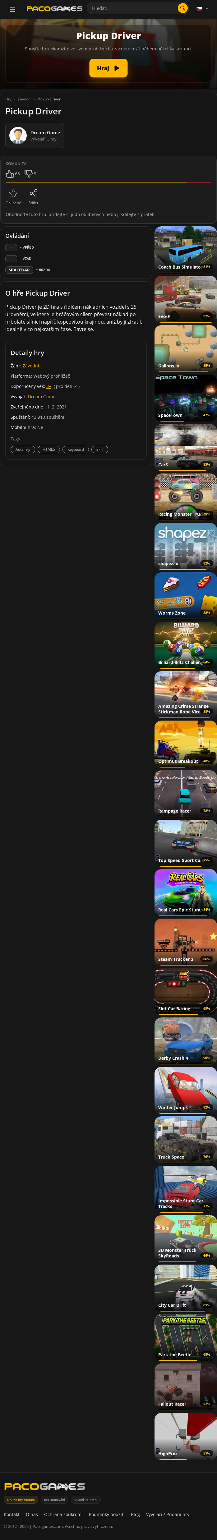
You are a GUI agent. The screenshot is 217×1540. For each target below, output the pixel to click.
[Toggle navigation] (12, 9)
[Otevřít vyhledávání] (183, 8)
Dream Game (41, 396)
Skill (99, 449)
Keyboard (75, 449)
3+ (48, 386)
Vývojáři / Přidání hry (167, 1514)
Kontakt (12, 1514)
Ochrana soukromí (63, 1514)
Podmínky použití (107, 1514)
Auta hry (23, 449)
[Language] (203, 8)
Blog (135, 1514)
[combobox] (138, 8)
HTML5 (49, 449)
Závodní (31, 366)
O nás (32, 1514)
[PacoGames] (45, 1487)
